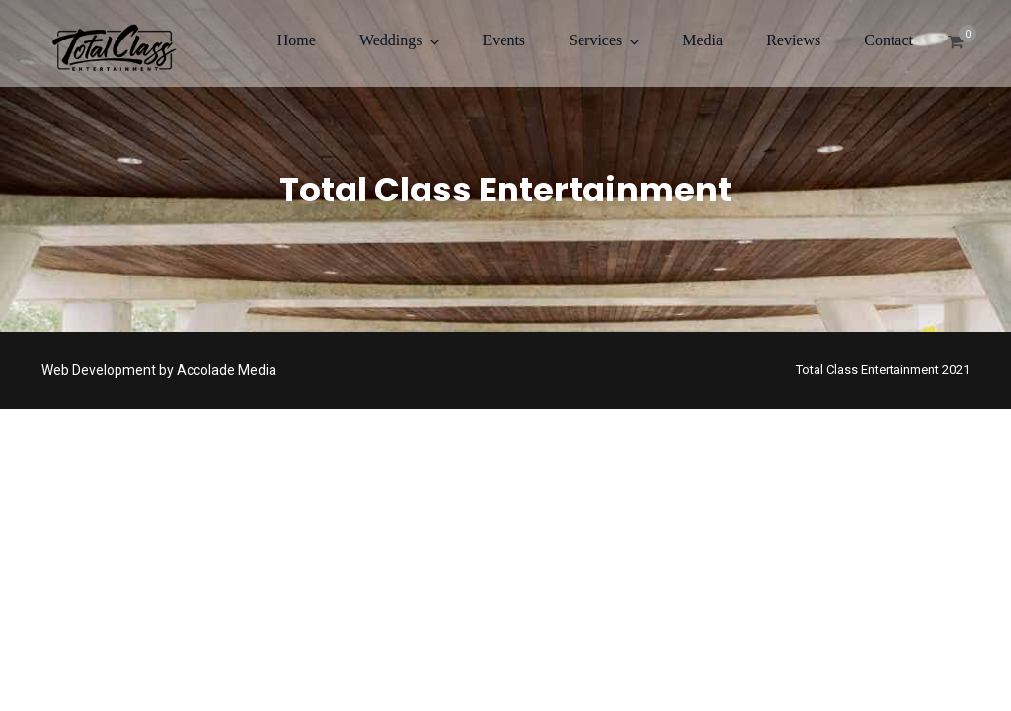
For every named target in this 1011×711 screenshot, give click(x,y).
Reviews (793, 40)
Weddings (391, 40)
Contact (888, 40)
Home (296, 40)
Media (702, 40)
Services (595, 40)
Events (504, 40)
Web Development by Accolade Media (158, 370)
